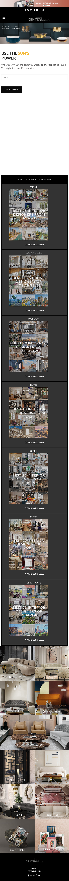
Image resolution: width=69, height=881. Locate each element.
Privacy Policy (34, 871)
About (34, 868)
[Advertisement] (34, 154)
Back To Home (12, 90)
